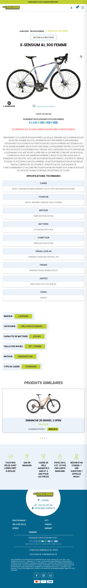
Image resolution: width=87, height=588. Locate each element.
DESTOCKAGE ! (19, 520)
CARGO (48, 524)
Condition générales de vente (43, 550)
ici (59, 566)
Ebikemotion (25, 356)
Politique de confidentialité (43, 554)
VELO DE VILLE (19, 524)
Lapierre (23, 316)
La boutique (24, 31)
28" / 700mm (35, 346)
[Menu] (82, 7)
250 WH (37, 336)
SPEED (15, 528)
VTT (46, 520)
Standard (31, 366)
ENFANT (48, 528)
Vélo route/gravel (37, 31)
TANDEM (33, 532)
